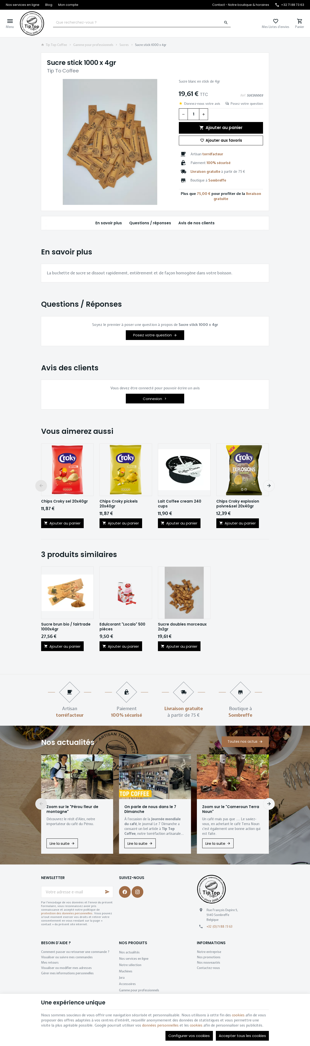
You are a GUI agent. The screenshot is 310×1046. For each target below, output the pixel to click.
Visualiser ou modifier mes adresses (66, 968)
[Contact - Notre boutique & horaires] (240, 5)
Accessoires (127, 984)
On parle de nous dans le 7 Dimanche (150, 809)
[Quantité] (193, 114)
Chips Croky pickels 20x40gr (119, 504)
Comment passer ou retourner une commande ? (75, 952)
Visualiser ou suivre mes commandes (67, 957)
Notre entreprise (209, 952)
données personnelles (160, 1025)
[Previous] (41, 486)
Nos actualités (67, 742)
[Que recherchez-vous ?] (142, 22)
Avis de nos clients (196, 223)
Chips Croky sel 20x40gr (64, 501)
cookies (238, 1015)
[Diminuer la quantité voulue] (183, 114)
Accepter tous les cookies (242, 1035)
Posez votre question (246, 103)
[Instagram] (137, 892)
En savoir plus (108, 223)
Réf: (243, 95)
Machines (125, 971)
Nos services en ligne (133, 959)
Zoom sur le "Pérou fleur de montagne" (72, 809)
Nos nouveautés (208, 962)
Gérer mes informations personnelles (67, 973)
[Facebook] (125, 892)
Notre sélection (130, 965)
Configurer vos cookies (189, 1035)
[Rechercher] (226, 22)
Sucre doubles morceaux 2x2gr (182, 627)
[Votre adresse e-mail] (77, 892)
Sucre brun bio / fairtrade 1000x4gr (66, 627)
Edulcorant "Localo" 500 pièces (122, 627)
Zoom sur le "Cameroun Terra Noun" (230, 809)
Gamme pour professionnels (93, 45)
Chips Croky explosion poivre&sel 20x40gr (237, 504)
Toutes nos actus (242, 741)
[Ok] (107, 892)
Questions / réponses (150, 223)
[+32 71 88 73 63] (289, 5)
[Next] (269, 486)
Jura (122, 978)
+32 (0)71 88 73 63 (219, 926)
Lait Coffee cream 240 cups (179, 504)
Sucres (124, 45)
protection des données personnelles (66, 913)
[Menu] (10, 23)
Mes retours (50, 962)
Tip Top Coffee (54, 45)
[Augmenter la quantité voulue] (203, 114)
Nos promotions (208, 957)
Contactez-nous (208, 968)
